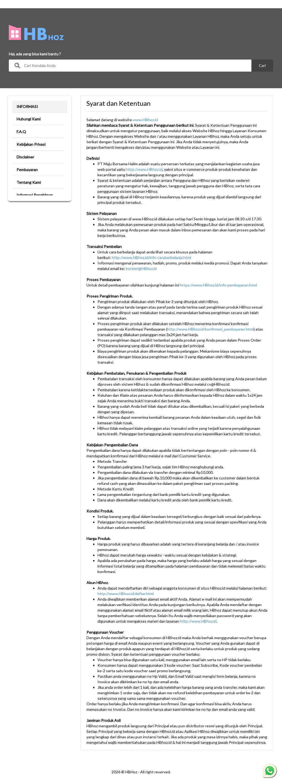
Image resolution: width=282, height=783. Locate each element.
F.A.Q (21, 131)
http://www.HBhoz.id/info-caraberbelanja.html (151, 257)
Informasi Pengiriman (35, 195)
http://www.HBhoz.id (144, 169)
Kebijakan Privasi (31, 144)
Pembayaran (27, 169)
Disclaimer (25, 157)
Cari (262, 65)
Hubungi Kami (28, 119)
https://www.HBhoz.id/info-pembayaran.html (218, 285)
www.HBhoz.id (145, 119)
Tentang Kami (29, 182)
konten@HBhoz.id (141, 268)
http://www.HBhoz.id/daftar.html (125, 593)
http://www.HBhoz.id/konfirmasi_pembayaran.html (210, 329)
